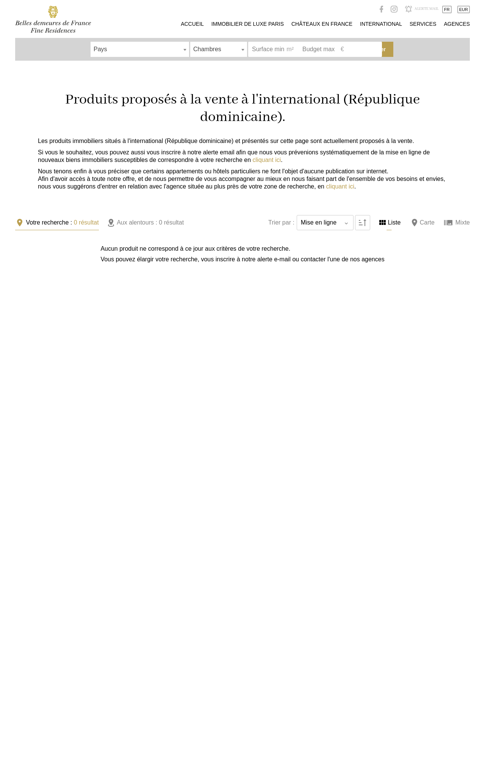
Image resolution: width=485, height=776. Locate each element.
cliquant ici (267, 160)
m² (290, 49)
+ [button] (262, 253)
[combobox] (140, 49)
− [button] (262, 265)
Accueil (53, 19)
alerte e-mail (192, 259)
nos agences (85, 270)
